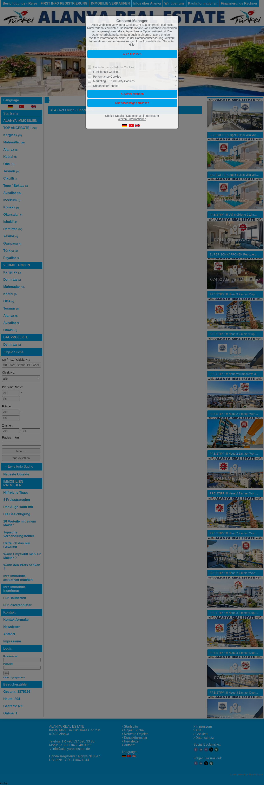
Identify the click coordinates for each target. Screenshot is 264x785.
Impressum (152, 115)
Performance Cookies (107, 76)
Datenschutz (134, 115)
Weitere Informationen (132, 119)
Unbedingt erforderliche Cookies (113, 67)
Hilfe (131, 44)
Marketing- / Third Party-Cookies (113, 81)
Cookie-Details (114, 115)
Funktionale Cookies (106, 71)
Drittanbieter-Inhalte (105, 85)
